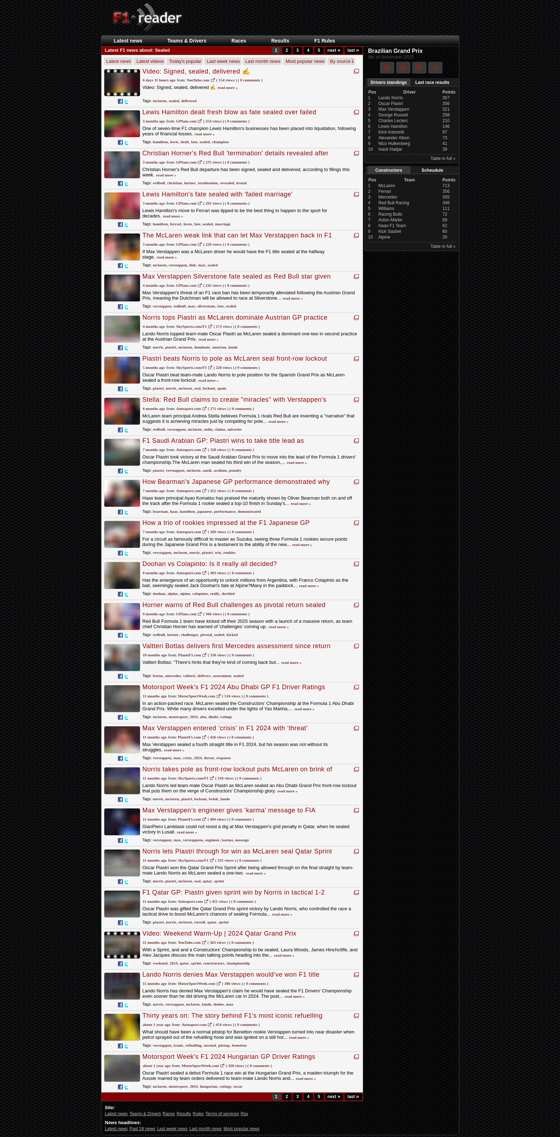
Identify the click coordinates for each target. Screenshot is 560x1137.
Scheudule (432, 170)
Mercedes (387, 197)
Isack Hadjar (390, 149)
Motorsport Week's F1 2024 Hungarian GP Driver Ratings (228, 1056)
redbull (159, 183)
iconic (179, 1045)
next (334, 50)
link (192, 265)
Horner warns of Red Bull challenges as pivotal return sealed (234, 604)
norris (158, 347)
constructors (213, 963)
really (215, 593)
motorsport (178, 717)
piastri (170, 347)
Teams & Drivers (187, 41)
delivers (204, 675)
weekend (160, 963)
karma (227, 840)
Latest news (128, 41)
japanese (204, 511)
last (353, 50)
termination (208, 183)
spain (222, 388)
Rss (244, 1113)
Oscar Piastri (390, 103)
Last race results (432, 82)
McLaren (386, 185)
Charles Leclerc (393, 120)
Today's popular (185, 61)
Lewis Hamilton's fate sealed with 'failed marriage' (217, 194)
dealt (185, 142)
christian (174, 183)
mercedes (173, 675)
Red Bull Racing (393, 202)
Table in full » (442, 158)
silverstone (206, 306)
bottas (158, 675)
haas (174, 511)
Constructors (388, 170)
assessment (222, 675)
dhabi (213, 717)
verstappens (193, 840)
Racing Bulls (390, 214)
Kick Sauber (389, 231)
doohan (159, 593)
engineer (212, 840)
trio (218, 552)
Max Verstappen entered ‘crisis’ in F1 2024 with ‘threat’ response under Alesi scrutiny (225, 732)
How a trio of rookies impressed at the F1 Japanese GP (226, 522)
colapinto (200, 593)
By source (342, 61)
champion (220, 142)
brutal (241, 183)
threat (209, 758)
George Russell (393, 114)
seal (197, 388)
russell (199, 922)
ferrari (175, 224)
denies (219, 1004)
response (223, 758)
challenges (189, 634)
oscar (238, 1086)
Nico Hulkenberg (394, 143)
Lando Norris (390, 97)
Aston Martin (390, 219)
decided (228, 593)
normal (210, 1045)
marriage (222, 224)
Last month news (262, 61)
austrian (219, 347)
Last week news (223, 61)
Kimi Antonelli (391, 132)
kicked (232, 634)
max (201, 265)
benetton (239, 1045)
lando (233, 347)
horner (190, 183)
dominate (202, 347)
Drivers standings (389, 82)
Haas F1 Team (392, 225)
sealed (174, 101)
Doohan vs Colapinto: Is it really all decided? (209, 563)
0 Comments (250, 80)
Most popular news (305, 61)
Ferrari (384, 191)
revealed (227, 183)
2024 (194, 717)
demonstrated (249, 511)
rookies (229, 552)
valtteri (189, 675)
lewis (174, 142)
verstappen (178, 265)
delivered (188, 101)
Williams (386, 208)
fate (194, 142)
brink (213, 799)
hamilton (160, 142)
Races (238, 41)
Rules (198, 1113)
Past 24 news (142, 1128)
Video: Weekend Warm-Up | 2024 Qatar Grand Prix (219, 933)
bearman (160, 511)
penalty (235, 470)
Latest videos (150, 61)
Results (280, 41)
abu (203, 717)
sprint (219, 881)
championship (238, 963)
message (242, 840)
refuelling (194, 1045)
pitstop (224, 1045)
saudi (206, 470)
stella (208, 429)
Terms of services (222, 1113)
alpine (173, 593)
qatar (207, 881)
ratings (226, 717)
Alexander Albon (393, 137)
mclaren (159, 101)
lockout (209, 388)
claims (220, 429)
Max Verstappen (393, 109)
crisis (187, 758)
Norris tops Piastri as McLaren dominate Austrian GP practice (235, 317)
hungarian (209, 1086)
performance (224, 511)
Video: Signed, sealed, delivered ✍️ (196, 71)
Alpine (384, 237)
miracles (235, 429)
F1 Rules (324, 41)
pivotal (206, 634)
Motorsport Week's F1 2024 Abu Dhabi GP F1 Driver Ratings (233, 687)
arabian (220, 470)
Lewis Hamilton (392, 126)
